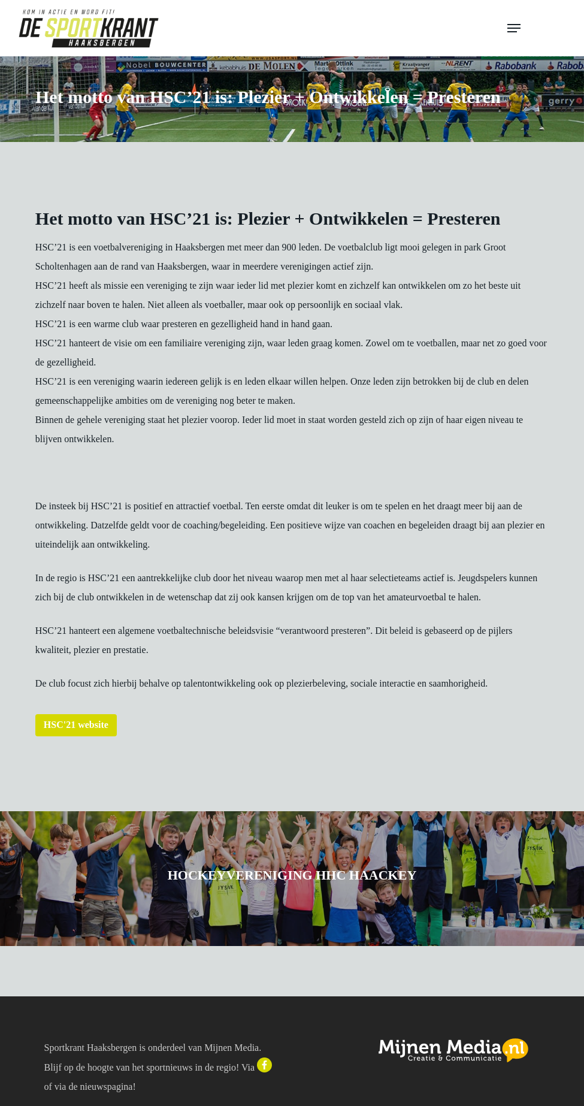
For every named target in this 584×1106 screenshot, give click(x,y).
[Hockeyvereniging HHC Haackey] (292, 878)
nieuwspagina (106, 1086)
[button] (537, 28)
